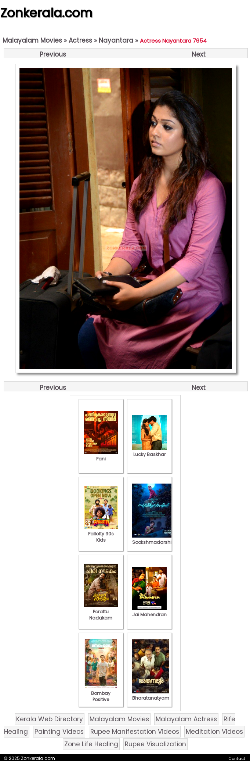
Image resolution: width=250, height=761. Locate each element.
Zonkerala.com (46, 13)
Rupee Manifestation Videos (134, 731)
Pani (101, 455)
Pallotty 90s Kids (101, 533)
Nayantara (116, 40)
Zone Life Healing (91, 744)
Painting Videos (59, 731)
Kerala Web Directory (49, 719)
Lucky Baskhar (149, 451)
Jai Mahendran (149, 611)
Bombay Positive (101, 693)
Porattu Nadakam (101, 611)
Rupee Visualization (155, 744)
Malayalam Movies (32, 40)
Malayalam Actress (186, 719)
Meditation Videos (214, 731)
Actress (80, 40)
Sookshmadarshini (153, 539)
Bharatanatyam (150, 695)
